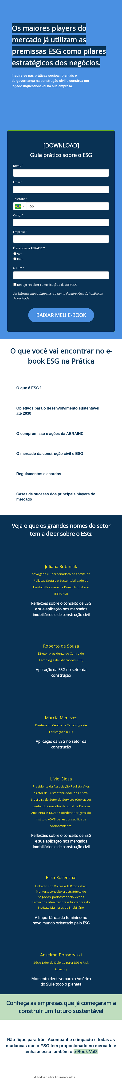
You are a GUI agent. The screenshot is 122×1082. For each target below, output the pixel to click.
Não (18, 259)
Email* (17, 182)
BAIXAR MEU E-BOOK (61, 314)
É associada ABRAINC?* (29, 248)
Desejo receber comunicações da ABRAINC (45, 285)
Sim (17, 254)
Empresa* (20, 232)
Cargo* (18, 215)
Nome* (18, 166)
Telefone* (20, 199)
